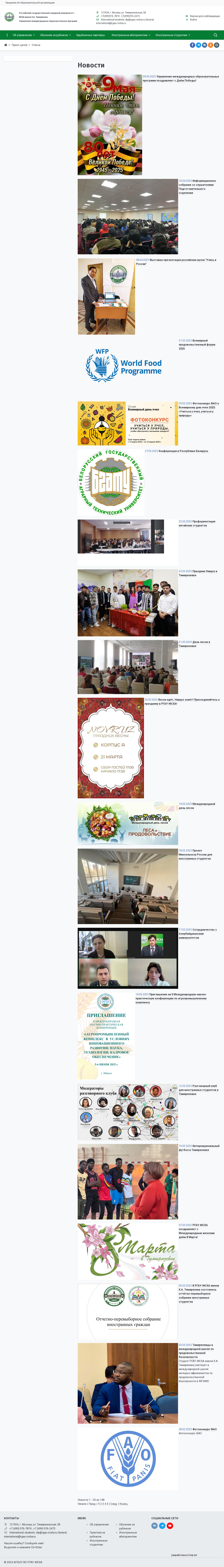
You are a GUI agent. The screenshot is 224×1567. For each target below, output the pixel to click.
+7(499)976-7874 (110, 16)
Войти (193, 19)
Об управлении (99, 1524)
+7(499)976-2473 (130, 16)
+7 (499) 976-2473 (44, 1528)
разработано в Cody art (184, 1555)
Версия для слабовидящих (205, 16)
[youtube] (170, 1526)
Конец (124, 1503)
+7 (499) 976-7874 (20, 1528)
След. (113, 1503)
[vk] (154, 1526)
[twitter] (162, 1526)
